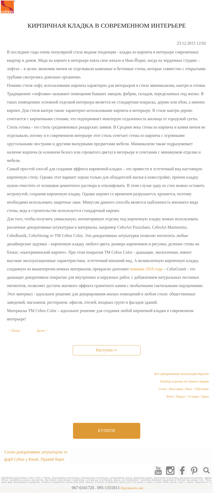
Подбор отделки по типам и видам (184, 381)
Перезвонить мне (131, 488)
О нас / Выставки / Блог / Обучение (184, 389)
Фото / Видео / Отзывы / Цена (187, 396)
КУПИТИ (106, 430)
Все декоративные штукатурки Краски (181, 374)
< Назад (14, 330)
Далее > (42, 330)
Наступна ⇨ (106, 350)
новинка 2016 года (146, 269)
